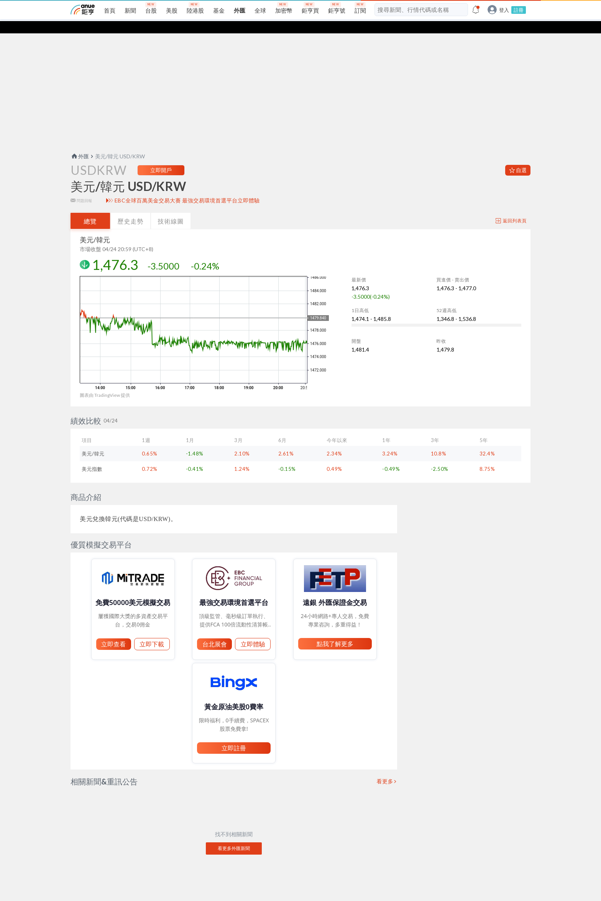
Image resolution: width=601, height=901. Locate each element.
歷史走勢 (131, 208)
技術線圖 (171, 208)
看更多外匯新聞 (234, 836)
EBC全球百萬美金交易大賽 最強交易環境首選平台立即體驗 (187, 188)
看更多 (385, 769)
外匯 (80, 144)
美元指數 (92, 457)
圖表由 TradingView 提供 (105, 383)
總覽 (90, 208)
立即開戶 (161, 158)
